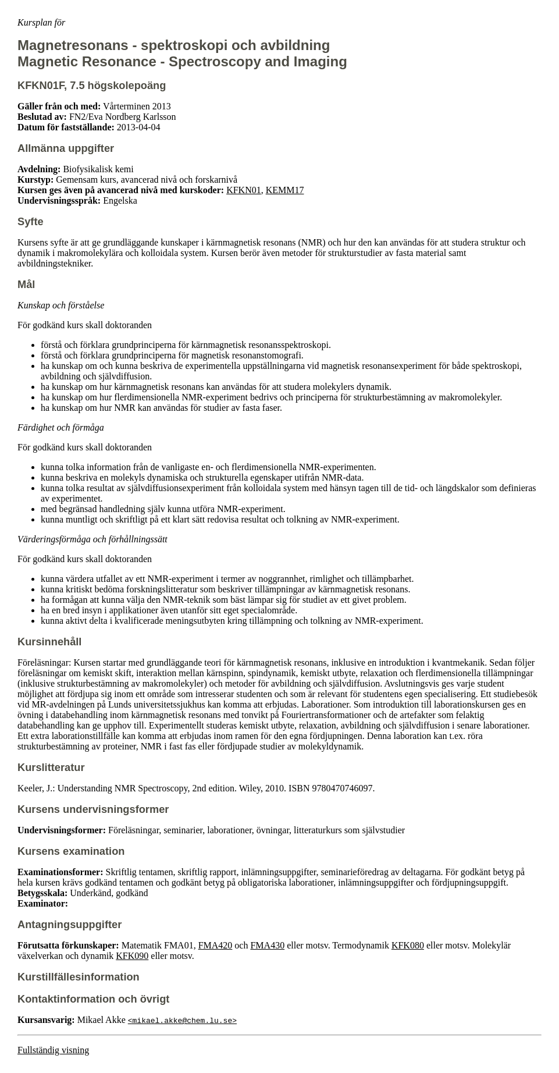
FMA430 (267, 945)
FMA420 (215, 945)
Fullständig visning (53, 1050)
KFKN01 (243, 190)
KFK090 (132, 956)
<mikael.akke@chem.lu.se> (182, 1020)
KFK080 (407, 945)
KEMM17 (285, 190)
